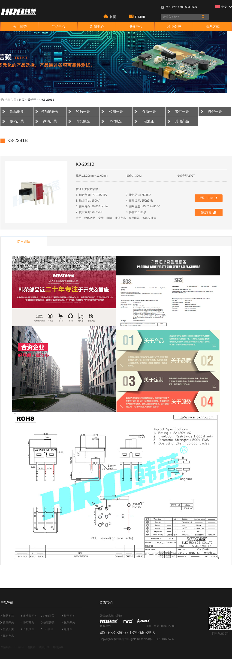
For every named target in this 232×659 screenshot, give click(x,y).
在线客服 (205, 212)
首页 (113, 16)
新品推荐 (17, 111)
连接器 (31, 647)
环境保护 (174, 26)
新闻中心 (97, 26)
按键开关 (215, 111)
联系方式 (213, 26)
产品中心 (58, 26)
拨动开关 (33, 99)
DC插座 (116, 121)
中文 (223, 7)
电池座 (149, 121)
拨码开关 (17, 121)
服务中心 (135, 26)
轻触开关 (83, 111)
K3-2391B (48, 99)
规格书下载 (206, 198)
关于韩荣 (20, 26)
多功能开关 (49, 111)
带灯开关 (182, 111)
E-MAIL (140, 16)
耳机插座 (83, 121)
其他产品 (182, 121)
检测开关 (116, 111)
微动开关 (50, 121)
